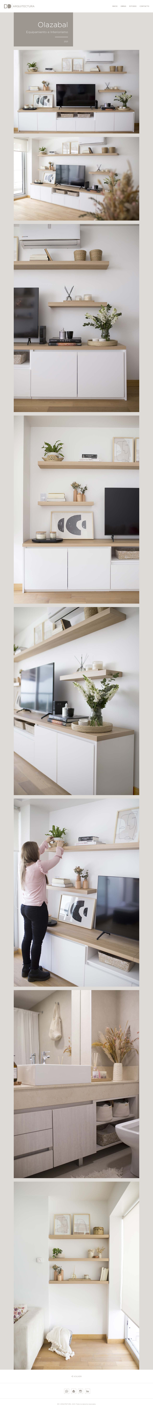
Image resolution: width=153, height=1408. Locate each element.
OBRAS (123, 6)
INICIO (114, 6)
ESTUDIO (133, 6)
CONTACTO (144, 6)
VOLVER (76, 1376)
